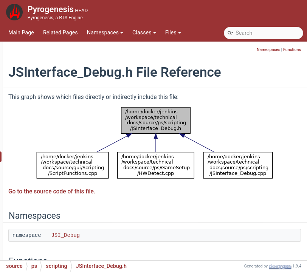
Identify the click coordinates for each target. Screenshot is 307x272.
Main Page (21, 32)
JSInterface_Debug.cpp (72, 145)
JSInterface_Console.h (71, 134)
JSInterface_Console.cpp (74, 122)
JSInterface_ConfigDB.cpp (75, 100)
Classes (144, 32)
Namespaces (105, 32)
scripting (48, 88)
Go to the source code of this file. (144, 195)
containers (51, 66)
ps (35, 54)
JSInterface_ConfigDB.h (72, 111)
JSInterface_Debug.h (69, 156)
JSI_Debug (157, 239)
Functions (292, 49)
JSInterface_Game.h (68, 179)
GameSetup (52, 77)
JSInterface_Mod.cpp (70, 236)
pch (36, 43)
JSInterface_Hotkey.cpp (72, 190)
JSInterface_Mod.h (67, 247)
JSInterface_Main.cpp (70, 213)
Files (173, 32)
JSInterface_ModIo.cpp (72, 258)
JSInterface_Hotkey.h (69, 202)
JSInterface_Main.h (67, 224)
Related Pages (60, 32)
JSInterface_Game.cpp (71, 168)
